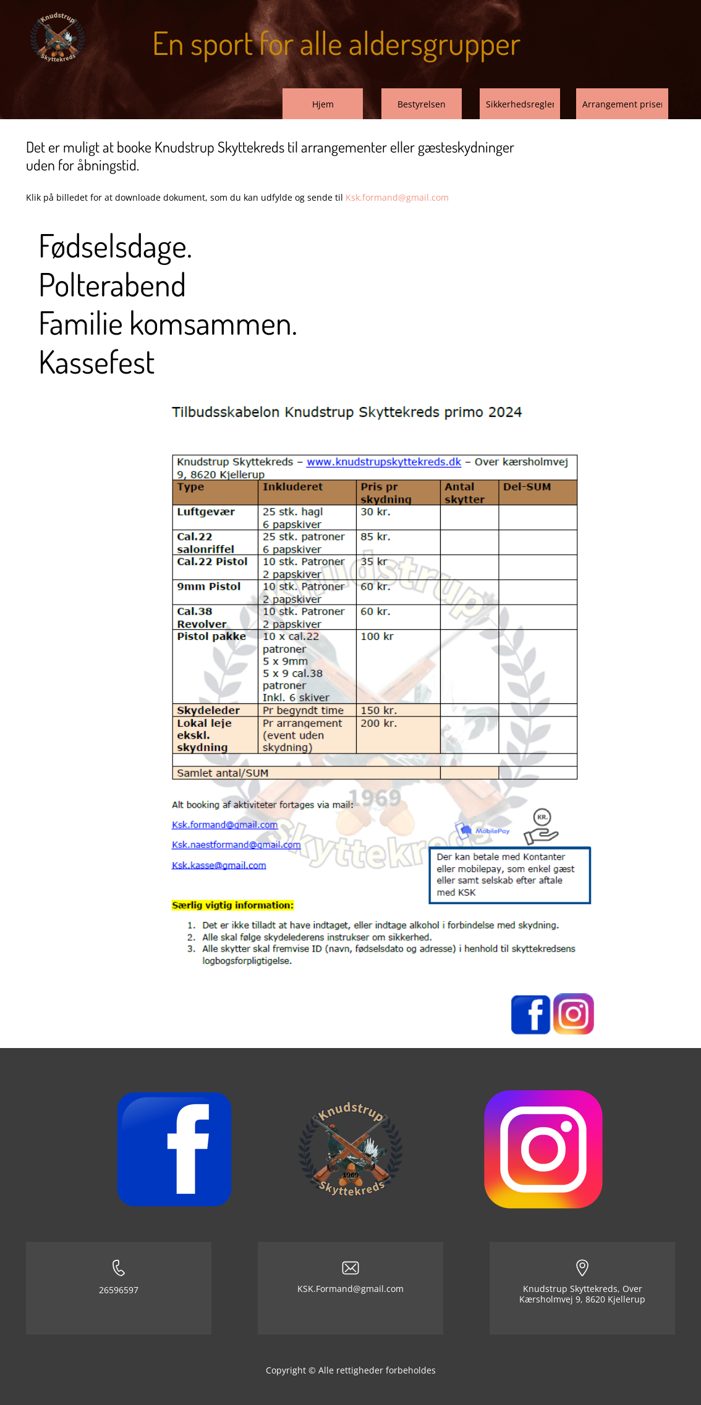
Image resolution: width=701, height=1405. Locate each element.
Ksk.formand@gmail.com (397, 197)
